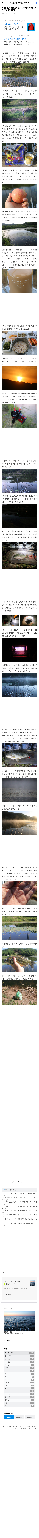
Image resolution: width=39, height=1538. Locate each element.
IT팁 (19, 1403)
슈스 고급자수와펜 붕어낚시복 (13, 24)
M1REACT (9, 1426)
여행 (19, 1388)
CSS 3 (11, 1428)
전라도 (19, 1385)
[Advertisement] (19, 310)
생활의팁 (19, 1397)
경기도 (19, 1374)
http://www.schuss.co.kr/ (12, 21)
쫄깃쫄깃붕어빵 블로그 (19, 3)
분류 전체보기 (19, 1353)
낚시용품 (19, 1362)
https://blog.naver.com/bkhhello (15, 36)
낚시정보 (19, 1359)
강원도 (19, 1377)
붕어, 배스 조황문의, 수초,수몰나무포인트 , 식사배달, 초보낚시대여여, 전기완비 (19, 43)
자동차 (19, 1406)
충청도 (19, 1380)
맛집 (19, 1391)
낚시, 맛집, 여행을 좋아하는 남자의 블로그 (15, 1289)
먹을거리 (19, 1394)
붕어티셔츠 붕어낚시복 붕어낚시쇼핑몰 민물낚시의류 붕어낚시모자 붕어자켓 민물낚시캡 (13, 28)
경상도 (19, 1382)
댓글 (3, 1272)
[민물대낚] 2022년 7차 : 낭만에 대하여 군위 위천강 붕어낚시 (19, 9)
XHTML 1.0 (5, 1428)
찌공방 (19, 1365)
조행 (3, 13)
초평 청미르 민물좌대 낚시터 (15, 39)
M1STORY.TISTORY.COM (26, 1426)
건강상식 (19, 1400)
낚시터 (19, 1371)
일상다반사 (19, 1356)
